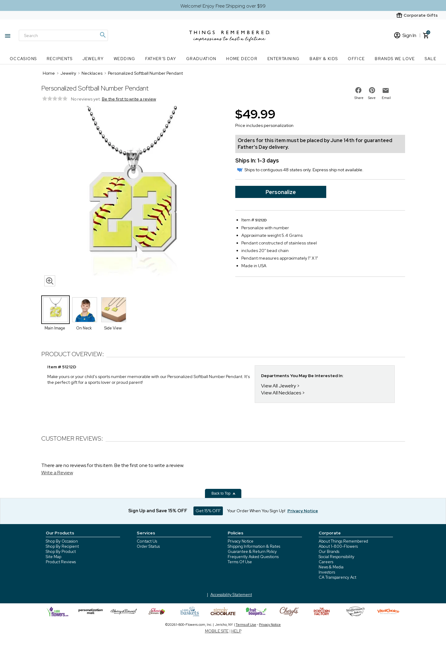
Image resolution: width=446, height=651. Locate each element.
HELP (236, 631)
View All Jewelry (278, 386)
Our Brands (329, 551)
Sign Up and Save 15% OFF (157, 511)
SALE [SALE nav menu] (430, 58)
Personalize (281, 192)
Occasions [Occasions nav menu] (23, 58)
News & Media (331, 567)
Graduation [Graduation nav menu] (201, 58)
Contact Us (147, 541)
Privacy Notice (240, 541)
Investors (327, 572)
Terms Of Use (240, 561)
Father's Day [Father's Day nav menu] (160, 58)
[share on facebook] (358, 90)
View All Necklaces (281, 393)
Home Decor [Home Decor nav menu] (241, 58)
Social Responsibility (336, 556)
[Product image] (132, 197)
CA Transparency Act (337, 577)
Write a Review (57, 472)
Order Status (148, 546)
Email (386, 98)
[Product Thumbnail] (55, 309)
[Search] (63, 35)
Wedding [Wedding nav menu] (125, 58)
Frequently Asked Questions (253, 556)
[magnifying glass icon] (49, 280)
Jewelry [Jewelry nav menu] (93, 58)
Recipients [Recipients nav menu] (59, 58)
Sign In (405, 35)
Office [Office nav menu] (356, 58)
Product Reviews (61, 561)
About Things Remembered (343, 541)
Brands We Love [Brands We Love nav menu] (395, 58)
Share (359, 98)
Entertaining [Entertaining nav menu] (283, 58)
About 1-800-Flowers (338, 546)
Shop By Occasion (62, 541)
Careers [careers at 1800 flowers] (326, 561)
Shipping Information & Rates (254, 546)
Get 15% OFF (208, 510)
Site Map (53, 556)
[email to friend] (386, 90)
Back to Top (224, 493)
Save (372, 98)
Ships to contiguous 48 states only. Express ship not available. (300, 170)
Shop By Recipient (62, 546)
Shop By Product (61, 551)
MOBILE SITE (217, 631)
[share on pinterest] (372, 90)
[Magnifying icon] (102, 35)
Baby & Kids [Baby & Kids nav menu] (324, 58)
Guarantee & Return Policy (252, 551)
